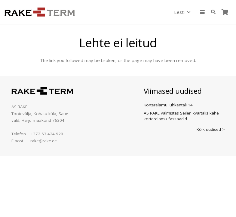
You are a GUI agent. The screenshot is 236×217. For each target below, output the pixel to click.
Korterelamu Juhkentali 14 (168, 105)
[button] (182, 12)
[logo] (40, 12)
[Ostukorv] (224, 12)
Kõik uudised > (211, 129)
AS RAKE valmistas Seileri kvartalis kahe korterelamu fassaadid (181, 115)
